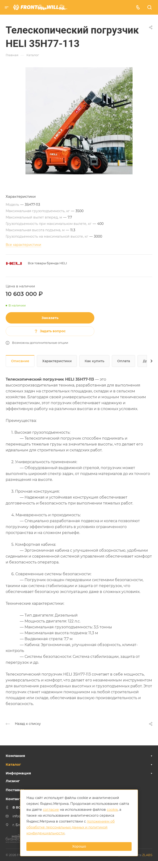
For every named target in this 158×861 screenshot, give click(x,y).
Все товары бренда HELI (47, 263)
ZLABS (147, 855)
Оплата (123, 361)
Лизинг (13, 781)
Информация (18, 773)
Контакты (15, 799)
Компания (15, 755)
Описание (20, 361)
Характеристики (57, 361)
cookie (112, 809)
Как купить (94, 361)
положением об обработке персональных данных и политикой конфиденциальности (70, 827)
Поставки (15, 790)
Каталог (13, 764)
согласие (51, 809)
